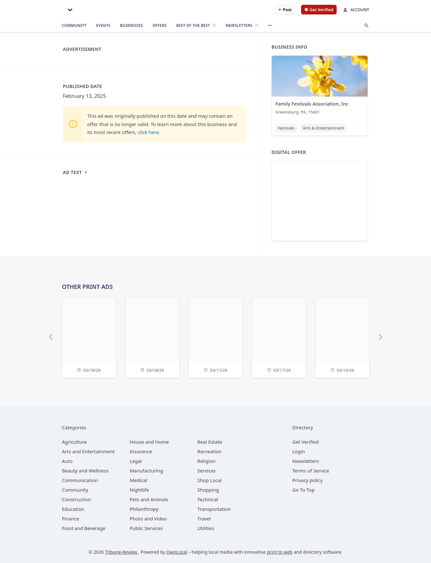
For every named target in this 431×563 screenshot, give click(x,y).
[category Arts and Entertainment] (88, 451)
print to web (279, 552)
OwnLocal (176, 552)
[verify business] (319, 9)
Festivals (286, 128)
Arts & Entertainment (323, 128)
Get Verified (305, 442)
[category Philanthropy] (144, 509)
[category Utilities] (205, 528)
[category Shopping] (208, 490)
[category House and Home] (149, 442)
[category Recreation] (209, 451)
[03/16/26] (342, 337)
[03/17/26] (216, 337)
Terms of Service (310, 470)
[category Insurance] (141, 451)
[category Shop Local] (209, 480)
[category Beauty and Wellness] (85, 470)
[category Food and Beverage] (84, 528)
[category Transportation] (214, 509)
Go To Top (303, 490)
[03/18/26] (89, 337)
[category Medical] (138, 480)
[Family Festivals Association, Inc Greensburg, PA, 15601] (319, 86)
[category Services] (206, 470)
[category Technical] (207, 499)
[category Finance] (70, 518)
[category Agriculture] (74, 442)
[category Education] (73, 509)
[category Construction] (76, 499)
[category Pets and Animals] (149, 499)
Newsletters (305, 461)
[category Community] (75, 490)
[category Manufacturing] (146, 470)
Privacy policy (307, 480)
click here (148, 132)
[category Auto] (67, 461)
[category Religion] (206, 461)
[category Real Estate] (209, 442)
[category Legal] (136, 461)
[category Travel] (204, 518)
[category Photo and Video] (148, 518)
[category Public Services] (146, 528)
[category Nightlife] (139, 490)
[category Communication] (80, 480)
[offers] (160, 25)
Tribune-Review (121, 552)
